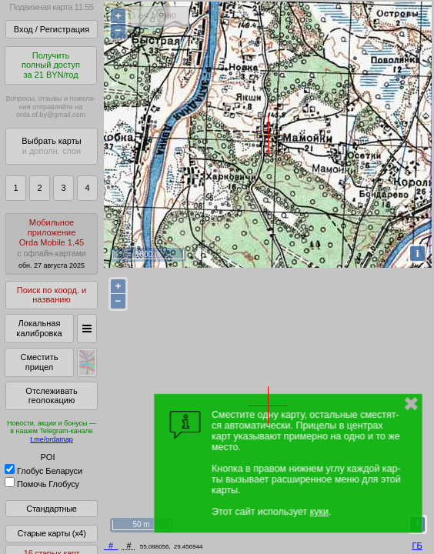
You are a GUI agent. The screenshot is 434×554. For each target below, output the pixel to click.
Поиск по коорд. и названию (51, 295)
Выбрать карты (51, 145)
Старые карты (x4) (51, 533)
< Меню (159, 15)
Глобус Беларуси (43, 471)
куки (319, 511)
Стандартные (51, 508)
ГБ (417, 545)
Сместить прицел (39, 362)
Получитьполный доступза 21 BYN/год (51, 65)
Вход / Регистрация (51, 29)
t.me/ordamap (51, 439)
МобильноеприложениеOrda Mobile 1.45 (52, 243)
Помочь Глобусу (42, 484)
